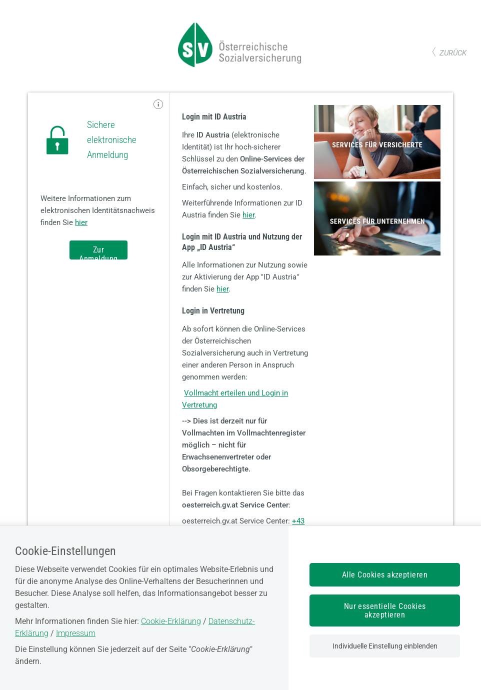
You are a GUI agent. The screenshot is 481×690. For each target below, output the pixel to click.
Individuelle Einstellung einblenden (385, 646)
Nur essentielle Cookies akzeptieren (385, 611)
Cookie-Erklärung (171, 621)
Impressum (76, 633)
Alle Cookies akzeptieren (385, 575)
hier (81, 222)
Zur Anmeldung (98, 252)
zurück (453, 53)
